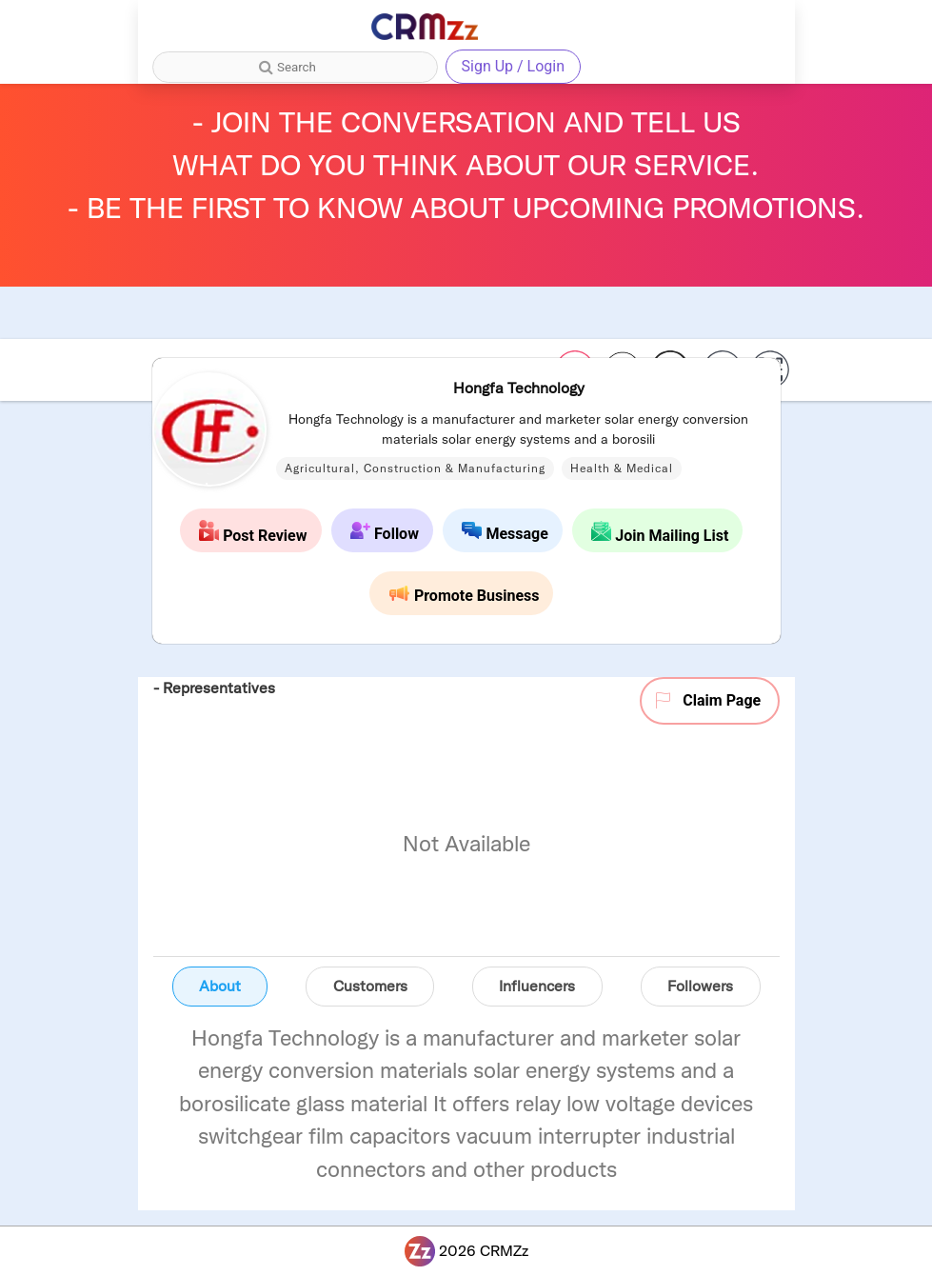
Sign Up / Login (513, 66)
